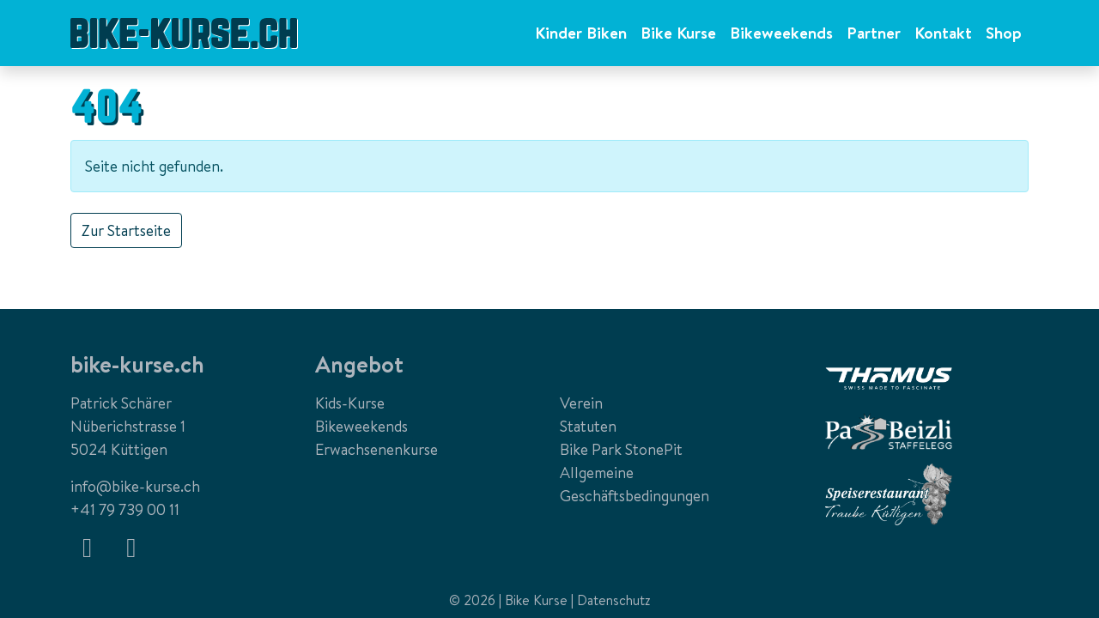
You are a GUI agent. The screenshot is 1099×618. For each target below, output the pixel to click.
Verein (581, 403)
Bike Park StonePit (621, 449)
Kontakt (943, 32)
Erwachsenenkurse (376, 449)
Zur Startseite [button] (126, 230)
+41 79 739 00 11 (124, 509)
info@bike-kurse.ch (135, 486)
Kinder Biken (581, 32)
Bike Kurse (678, 32)
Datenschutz (614, 600)
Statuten (588, 426)
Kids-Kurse (350, 403)
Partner (874, 32)
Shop (1004, 32)
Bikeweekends (781, 32)
